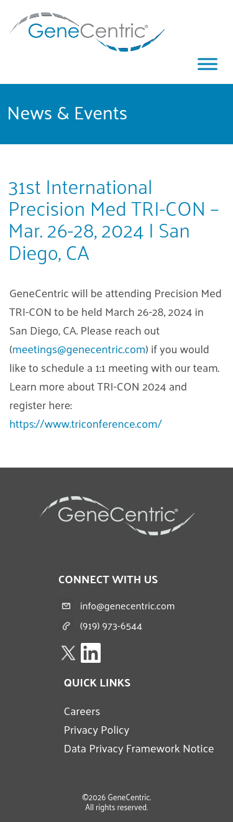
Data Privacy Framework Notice (138, 747)
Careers (81, 710)
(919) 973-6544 (111, 625)
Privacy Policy (96, 729)
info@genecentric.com (127, 605)
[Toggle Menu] (207, 64)
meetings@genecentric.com (79, 348)
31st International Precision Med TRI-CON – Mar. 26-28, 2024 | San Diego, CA (113, 219)
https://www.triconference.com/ (85, 423)
